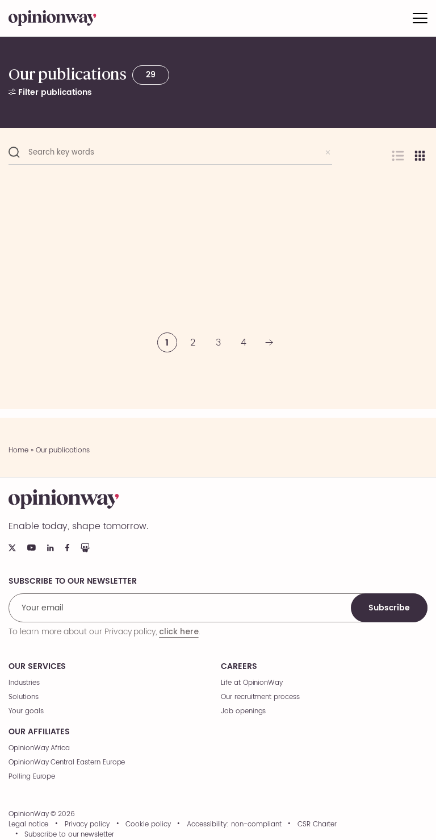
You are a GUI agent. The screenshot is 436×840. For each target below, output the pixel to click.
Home (18, 450)
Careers (239, 667)
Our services (37, 667)
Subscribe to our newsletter (69, 835)
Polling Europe (32, 776)
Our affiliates (39, 732)
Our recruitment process (260, 697)
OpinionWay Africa (39, 748)
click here (179, 631)
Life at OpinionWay (252, 683)
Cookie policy (147, 825)
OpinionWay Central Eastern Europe (67, 762)
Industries (24, 683)
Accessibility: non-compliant (234, 825)
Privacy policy (87, 825)
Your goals (26, 711)
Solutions (24, 697)
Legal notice (28, 825)
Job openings (243, 711)
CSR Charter (317, 825)
